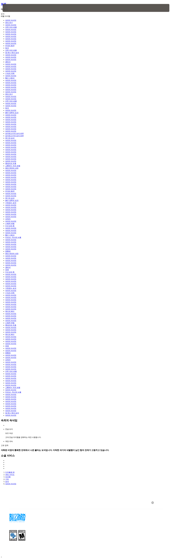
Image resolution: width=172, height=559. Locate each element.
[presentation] (11, 8)
